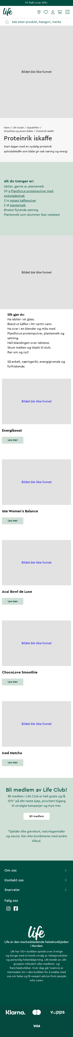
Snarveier (36, 890)
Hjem (7, 127)
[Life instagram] (8, 910)
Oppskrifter (33, 127)
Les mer (13, 440)
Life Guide (18, 127)
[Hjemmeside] (7, 11)
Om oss (36, 870)
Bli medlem (36, 816)
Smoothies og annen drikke (18, 131)
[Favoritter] (46, 12)
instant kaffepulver (23, 200)
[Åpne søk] (38, 22)
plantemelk (18, 205)
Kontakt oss (36, 880)
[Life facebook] (16, 910)
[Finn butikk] (39, 12)
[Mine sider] (53, 12)
